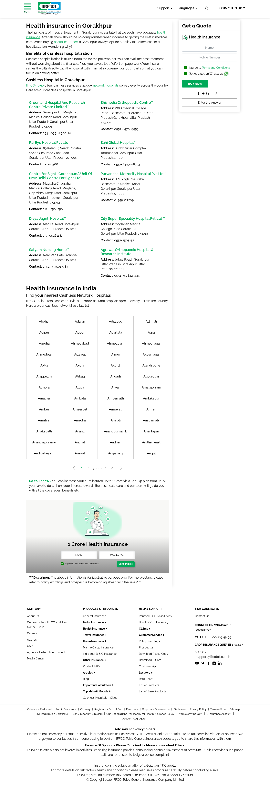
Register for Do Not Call (108, 709)
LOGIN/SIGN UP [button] (230, 8)
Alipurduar (151, 376)
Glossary (85, 709)
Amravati (115, 409)
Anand (80, 431)
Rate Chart (146, 678)
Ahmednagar (151, 343)
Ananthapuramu (44, 442)
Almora (44, 387)
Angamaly (115, 453)
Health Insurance (94, 628)
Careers (32, 633)
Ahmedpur (44, 354)
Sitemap (235, 709)
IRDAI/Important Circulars (87, 713)
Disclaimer (180, 709)
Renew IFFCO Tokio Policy (155, 616)
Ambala (80, 398)
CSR (30, 645)
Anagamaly (151, 420)
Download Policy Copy (153, 653)
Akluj (44, 365)
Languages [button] (186, 8)
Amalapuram (151, 387)
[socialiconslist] (197, 663)
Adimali (151, 321)
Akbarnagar (151, 354)
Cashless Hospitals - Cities (100, 697)
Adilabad (115, 321)
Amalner (44, 398)
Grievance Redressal (39, 709)
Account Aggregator (134, 718)
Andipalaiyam (44, 453)
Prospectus (146, 647)
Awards (32, 639)
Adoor (80, 332)
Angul (151, 453)
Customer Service (151, 634)
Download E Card (150, 660)
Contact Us (202, 616)
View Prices (126, 564)
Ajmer (115, 354)
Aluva (80, 387)
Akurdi (115, 365)
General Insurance (94, 616)
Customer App (148, 666)
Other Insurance (93, 660)
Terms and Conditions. (88, 564)
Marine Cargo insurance (98, 647)
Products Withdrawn (190, 713)
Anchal (80, 442)
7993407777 (203, 629)
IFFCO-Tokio (35, 85)
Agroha (44, 343)
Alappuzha (44, 376)
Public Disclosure (66, 709)
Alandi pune (151, 365)
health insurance (66, 42)
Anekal (80, 453)
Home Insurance (94, 641)
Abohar (44, 321)
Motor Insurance (93, 622)
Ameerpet (80, 409)
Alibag (80, 376)
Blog (86, 678)
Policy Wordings (149, 641)
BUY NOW (195, 84)
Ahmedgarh (115, 343)
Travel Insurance (94, 634)
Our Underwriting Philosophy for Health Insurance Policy (140, 713)
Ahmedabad (80, 343)
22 (112, 468)
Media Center (35, 658)
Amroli (116, 420)
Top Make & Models (96, 691)
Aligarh (115, 376)
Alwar (115, 387)
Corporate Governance (156, 709)
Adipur (44, 332)
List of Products (149, 685)
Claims (144, 628)
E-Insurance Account (219, 713)
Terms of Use (218, 709)
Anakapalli (44, 431)
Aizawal (80, 354)
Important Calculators (97, 685)
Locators (145, 672)
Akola (80, 365)
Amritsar (44, 420)
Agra (151, 332)
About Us (33, 616)
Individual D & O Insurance (100, 653)
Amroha (80, 420)
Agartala (115, 332)
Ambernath (115, 398)
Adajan (80, 321)
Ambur (44, 409)
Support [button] (163, 8)
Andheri (115, 442)
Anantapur (151, 431)
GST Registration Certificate (52, 713)
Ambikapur (151, 398)
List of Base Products (152, 691)
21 (105, 468)
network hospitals (106, 85)
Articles (88, 672)
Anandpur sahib (115, 431)
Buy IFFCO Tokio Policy (153, 622)
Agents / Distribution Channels (47, 652)
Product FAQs (91, 666)
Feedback (132, 709)
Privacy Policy (198, 709)
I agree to (209, 67)
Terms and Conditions (216, 67)
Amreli (151, 409)
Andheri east (151, 442)
